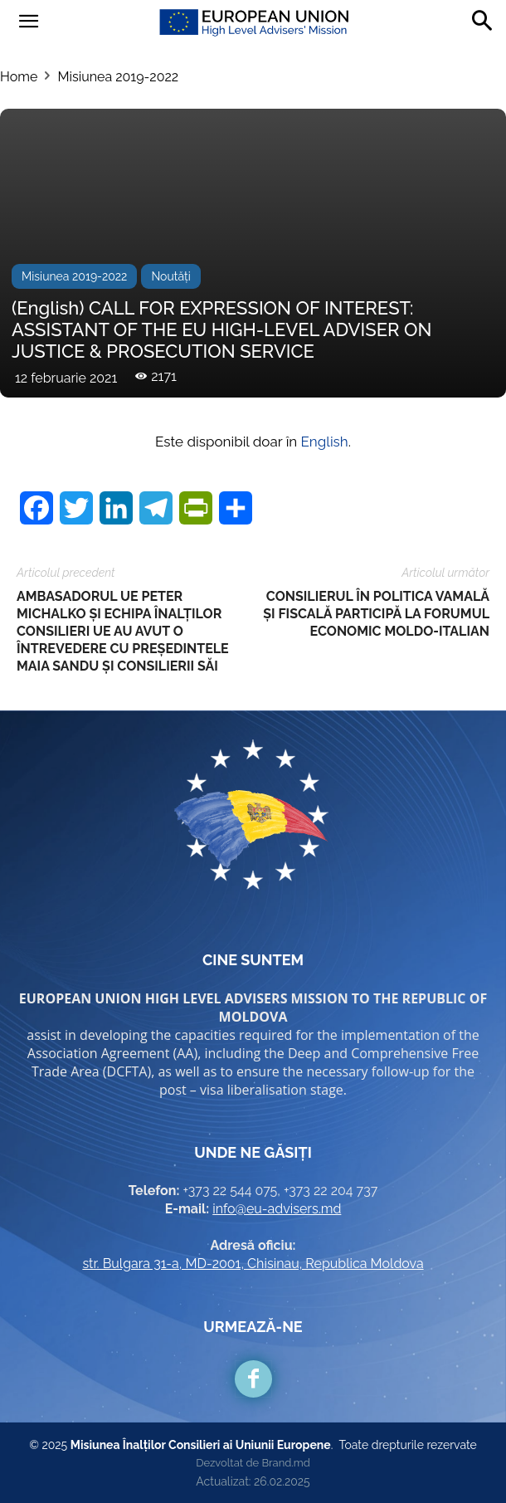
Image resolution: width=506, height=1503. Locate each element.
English (324, 441)
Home (18, 77)
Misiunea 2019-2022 (117, 77)
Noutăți (170, 276)
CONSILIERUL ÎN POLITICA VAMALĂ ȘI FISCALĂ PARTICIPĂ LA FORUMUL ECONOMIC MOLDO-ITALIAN (376, 613)
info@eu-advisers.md (276, 1209)
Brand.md (285, 1463)
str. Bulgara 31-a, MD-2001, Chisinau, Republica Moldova (252, 1263)
